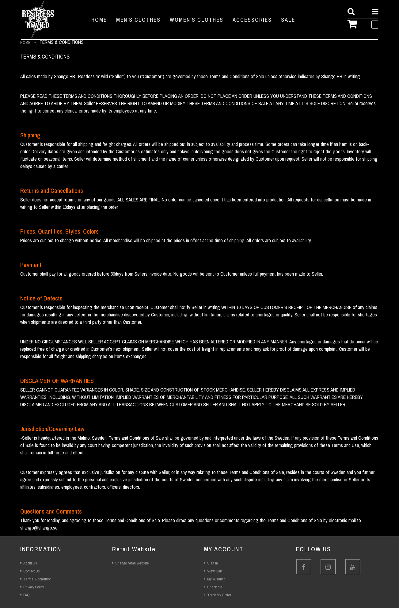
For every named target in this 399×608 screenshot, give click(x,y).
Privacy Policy (33, 587)
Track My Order (219, 595)
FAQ (26, 595)
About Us (30, 563)
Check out (214, 587)
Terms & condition (37, 579)
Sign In (212, 563)
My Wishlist (216, 579)
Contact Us (31, 571)
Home (25, 42)
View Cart (214, 571)
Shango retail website (132, 563)
